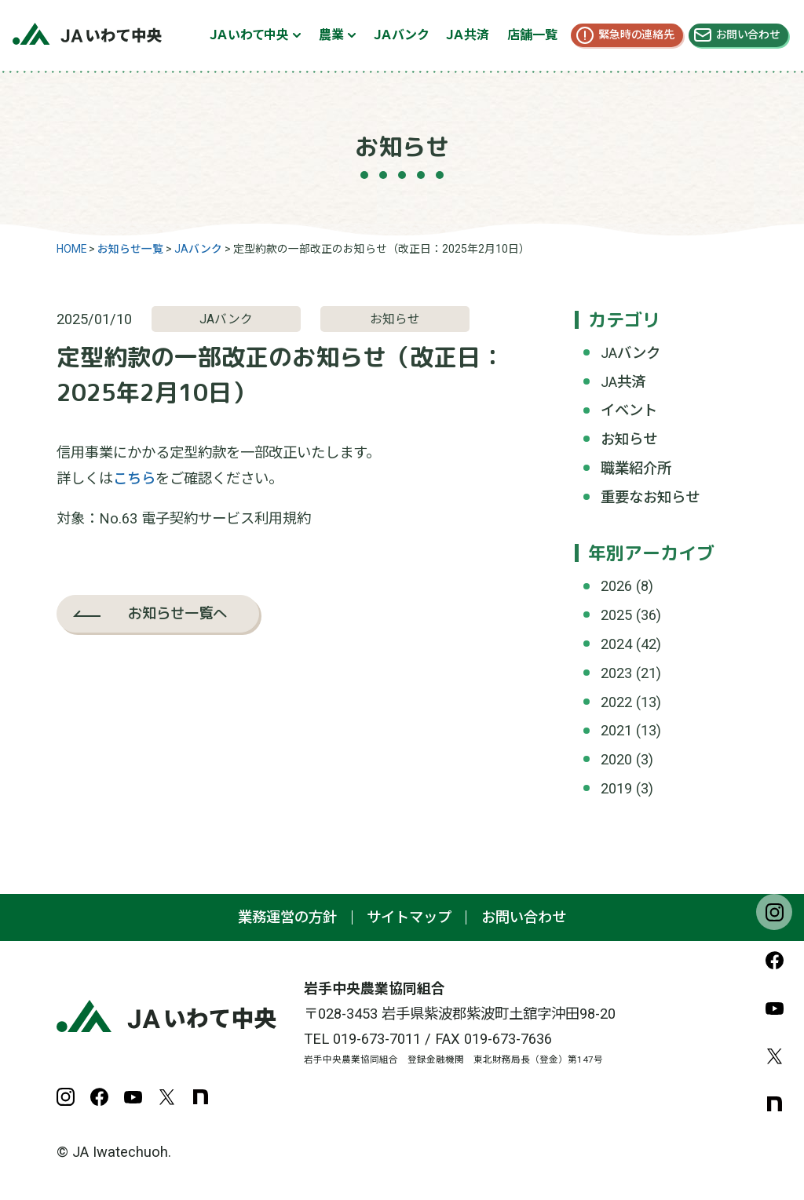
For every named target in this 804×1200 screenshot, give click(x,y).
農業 (331, 34)
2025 (616, 615)
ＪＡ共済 (467, 34)
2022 (616, 702)
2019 (616, 788)
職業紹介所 (636, 468)
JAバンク (630, 353)
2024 (616, 644)
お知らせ (629, 439)
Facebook (774, 960)
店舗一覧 (532, 34)
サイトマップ (409, 917)
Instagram (774, 912)
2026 (616, 586)
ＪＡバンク (401, 34)
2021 (616, 730)
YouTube (774, 1008)
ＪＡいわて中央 (249, 34)
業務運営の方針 (287, 917)
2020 (616, 759)
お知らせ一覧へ (177, 613)
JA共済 (623, 382)
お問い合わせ (748, 34)
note (774, 1103)
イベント (629, 410)
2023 (616, 673)
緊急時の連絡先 (636, 34)
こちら (134, 478)
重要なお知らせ (650, 497)
